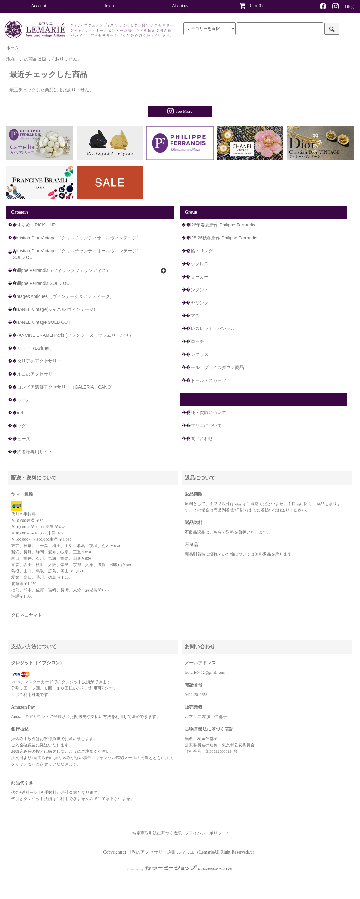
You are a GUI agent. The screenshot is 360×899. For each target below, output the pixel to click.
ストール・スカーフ (206, 380)
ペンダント (197, 289)
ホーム (12, 48)
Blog (349, 6)
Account (38, 5)
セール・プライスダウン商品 (215, 367)
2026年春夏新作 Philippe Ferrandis (220, 224)
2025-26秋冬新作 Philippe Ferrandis (221, 237)
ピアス (193, 315)
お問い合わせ (199, 438)
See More (179, 111)
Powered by (180, 869)
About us (180, 5)
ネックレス (197, 263)
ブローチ (195, 341)
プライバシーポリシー (205, 833)
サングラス (197, 354)
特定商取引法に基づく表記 (157, 833)
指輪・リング (199, 250)
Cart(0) (250, 5)
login (109, 5)
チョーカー (197, 276)
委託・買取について (206, 412)
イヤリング (197, 302)
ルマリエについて (204, 425)
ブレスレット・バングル (210, 328)
